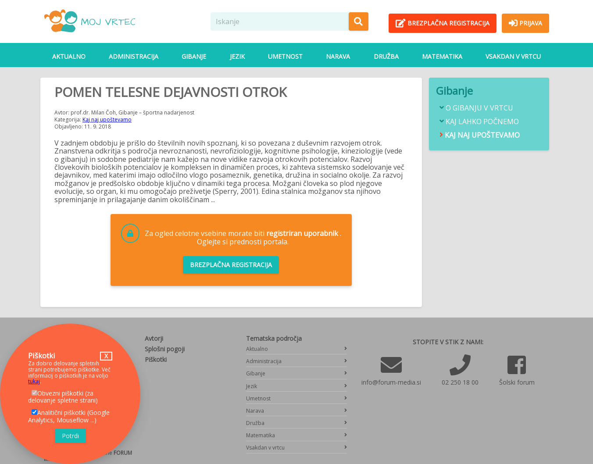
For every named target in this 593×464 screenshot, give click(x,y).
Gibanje (194, 56)
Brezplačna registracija (231, 265)
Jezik (237, 56)
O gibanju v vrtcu (479, 108)
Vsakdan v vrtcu (513, 56)
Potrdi (70, 436)
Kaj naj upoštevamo (107, 119)
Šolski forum (517, 382)
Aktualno (69, 56)
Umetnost (285, 56)
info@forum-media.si (391, 382)
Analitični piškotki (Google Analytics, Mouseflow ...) (69, 416)
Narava (338, 56)
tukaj (34, 381)
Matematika (442, 56)
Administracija (133, 56)
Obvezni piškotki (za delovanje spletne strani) (63, 397)
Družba (386, 56)
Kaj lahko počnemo (482, 122)
